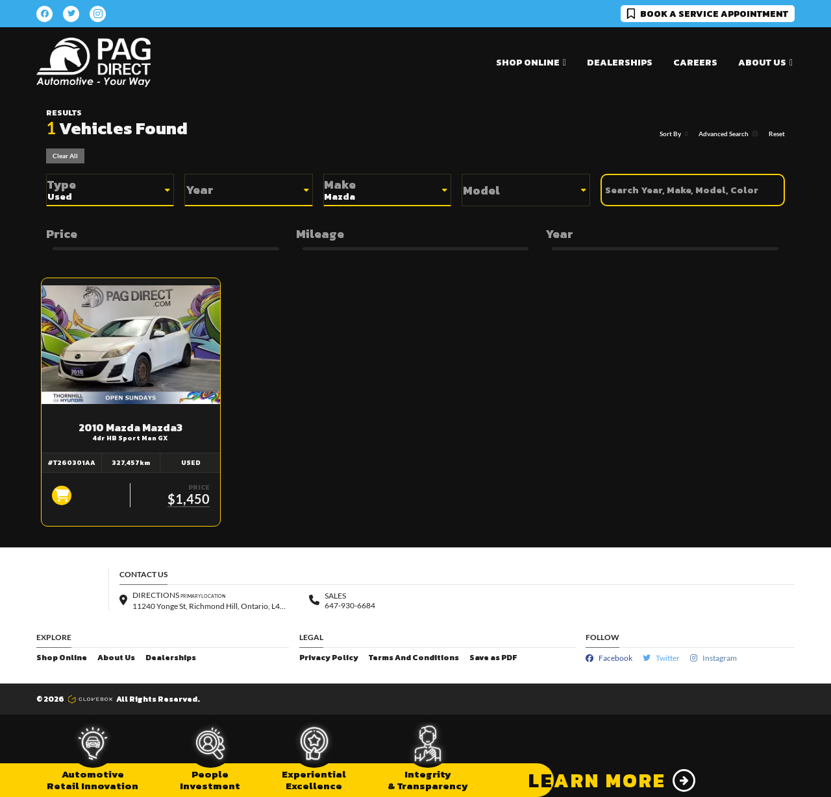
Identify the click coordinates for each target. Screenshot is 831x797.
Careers (695, 62)
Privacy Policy (328, 658)
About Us (116, 658)
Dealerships (619, 62)
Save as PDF (493, 658)
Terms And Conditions (414, 658)
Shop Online (61, 658)
